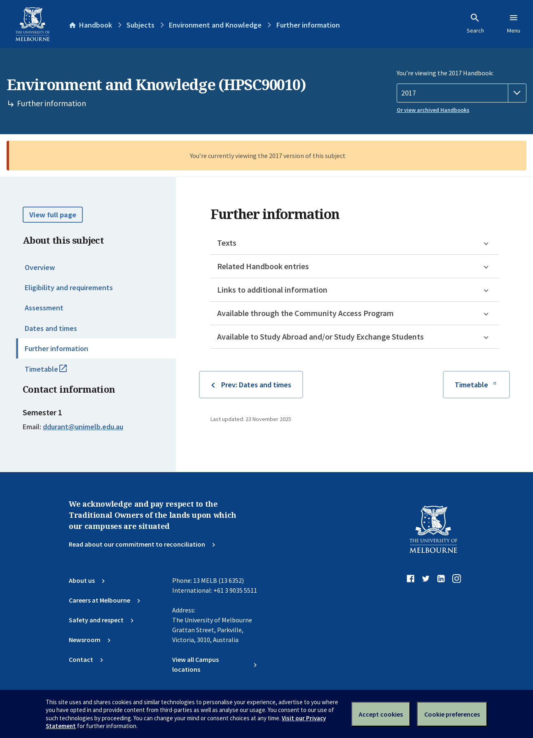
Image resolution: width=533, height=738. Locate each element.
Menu (513, 23)
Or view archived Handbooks (433, 110)
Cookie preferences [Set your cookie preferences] (452, 714)
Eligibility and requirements (69, 287)
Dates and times (51, 328)
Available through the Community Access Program (305, 313)
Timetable (55, 372)
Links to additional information (272, 289)
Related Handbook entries (263, 266)
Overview (40, 267)
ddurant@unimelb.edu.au (83, 427)
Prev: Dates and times (256, 384)
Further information (56, 348)
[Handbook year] (461, 93)
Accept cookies (381, 714)
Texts (226, 242)
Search (475, 23)
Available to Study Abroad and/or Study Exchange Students (320, 336)
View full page (52, 214)
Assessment (44, 307)
